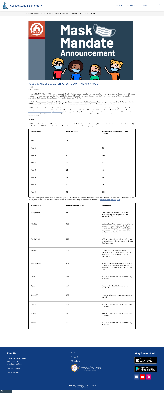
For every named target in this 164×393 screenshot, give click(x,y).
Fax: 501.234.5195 (13, 373)
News (49, 13)
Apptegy (86, 387)
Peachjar (74, 353)
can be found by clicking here (110, 200)
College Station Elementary (31, 13)
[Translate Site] (148, 5)
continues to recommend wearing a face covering (45, 112)
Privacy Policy (76, 361)
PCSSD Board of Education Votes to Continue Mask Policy (76, 13)
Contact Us (75, 357)
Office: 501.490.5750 (14, 369)
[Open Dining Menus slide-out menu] (6, 391)
